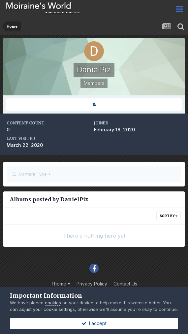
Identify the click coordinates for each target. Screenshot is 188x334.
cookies (53, 302)
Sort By (168, 216)
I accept (94, 323)
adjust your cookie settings (47, 309)
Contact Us (125, 283)
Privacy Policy (92, 283)
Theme (60, 283)
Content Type (31, 174)
